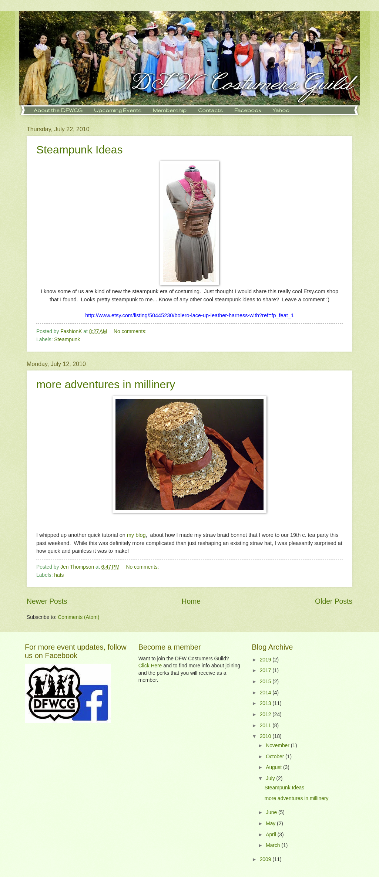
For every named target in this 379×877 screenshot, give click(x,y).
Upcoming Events (117, 110)
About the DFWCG (58, 110)
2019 (266, 660)
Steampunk (67, 339)
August (274, 767)
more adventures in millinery (105, 384)
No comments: (131, 331)
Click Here (150, 665)
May (271, 823)
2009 (266, 859)
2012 (266, 714)
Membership (170, 110)
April (271, 834)
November (278, 745)
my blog (136, 535)
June (272, 812)
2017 (266, 670)
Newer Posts (47, 601)
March (273, 845)
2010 (266, 736)
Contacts (210, 110)
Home (191, 601)
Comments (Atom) (78, 617)
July (271, 778)
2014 (266, 692)
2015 (266, 681)
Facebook (247, 110)
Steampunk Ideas (79, 149)
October (275, 756)
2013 (266, 703)
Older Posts (333, 601)
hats (59, 575)
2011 (266, 725)
